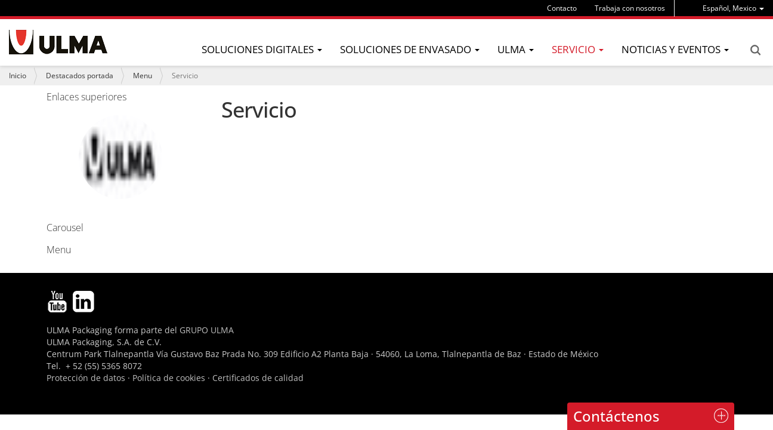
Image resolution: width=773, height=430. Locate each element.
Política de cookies (168, 377)
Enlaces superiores (86, 96)
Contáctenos (616, 416)
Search (755, 50)
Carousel (106, 173)
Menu (142, 75)
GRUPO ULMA (207, 330)
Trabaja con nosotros (630, 8)
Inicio (17, 75)
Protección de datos (86, 377)
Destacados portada (79, 75)
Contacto (562, 8)
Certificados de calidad (258, 377)
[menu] (733, 8)
